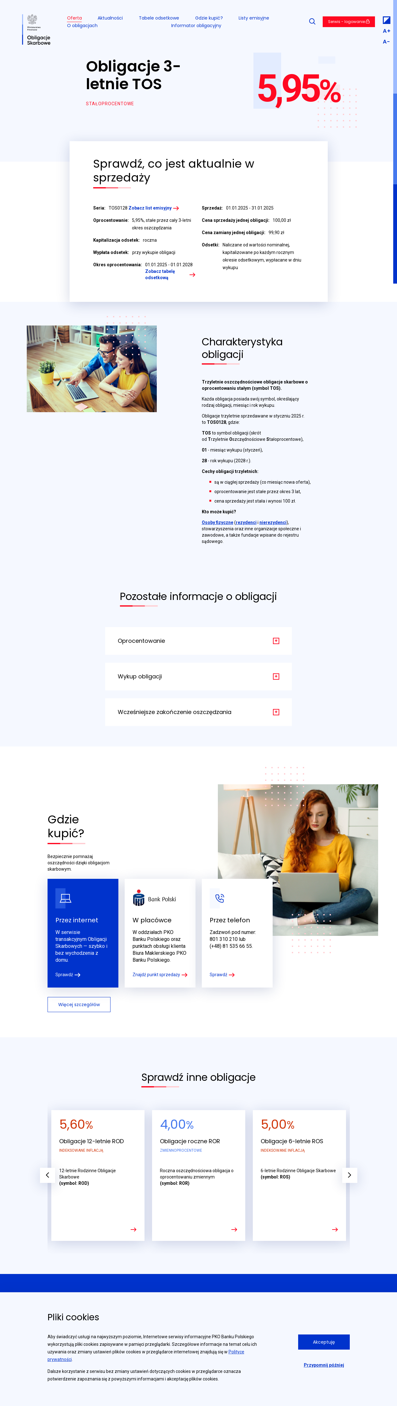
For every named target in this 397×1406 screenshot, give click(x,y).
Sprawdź (64, 974)
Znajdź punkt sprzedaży (156, 974)
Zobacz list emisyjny (150, 207)
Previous (47, 1175)
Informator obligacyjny (196, 25)
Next (349, 1175)
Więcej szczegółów (79, 1004)
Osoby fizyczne (217, 522)
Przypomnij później (324, 1365)
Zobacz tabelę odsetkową (160, 274)
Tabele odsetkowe (159, 18)
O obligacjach (82, 25)
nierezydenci (272, 522)
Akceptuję (324, 1342)
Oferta (74, 18)
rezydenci (246, 522)
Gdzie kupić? (209, 18)
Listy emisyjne (254, 18)
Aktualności (110, 18)
